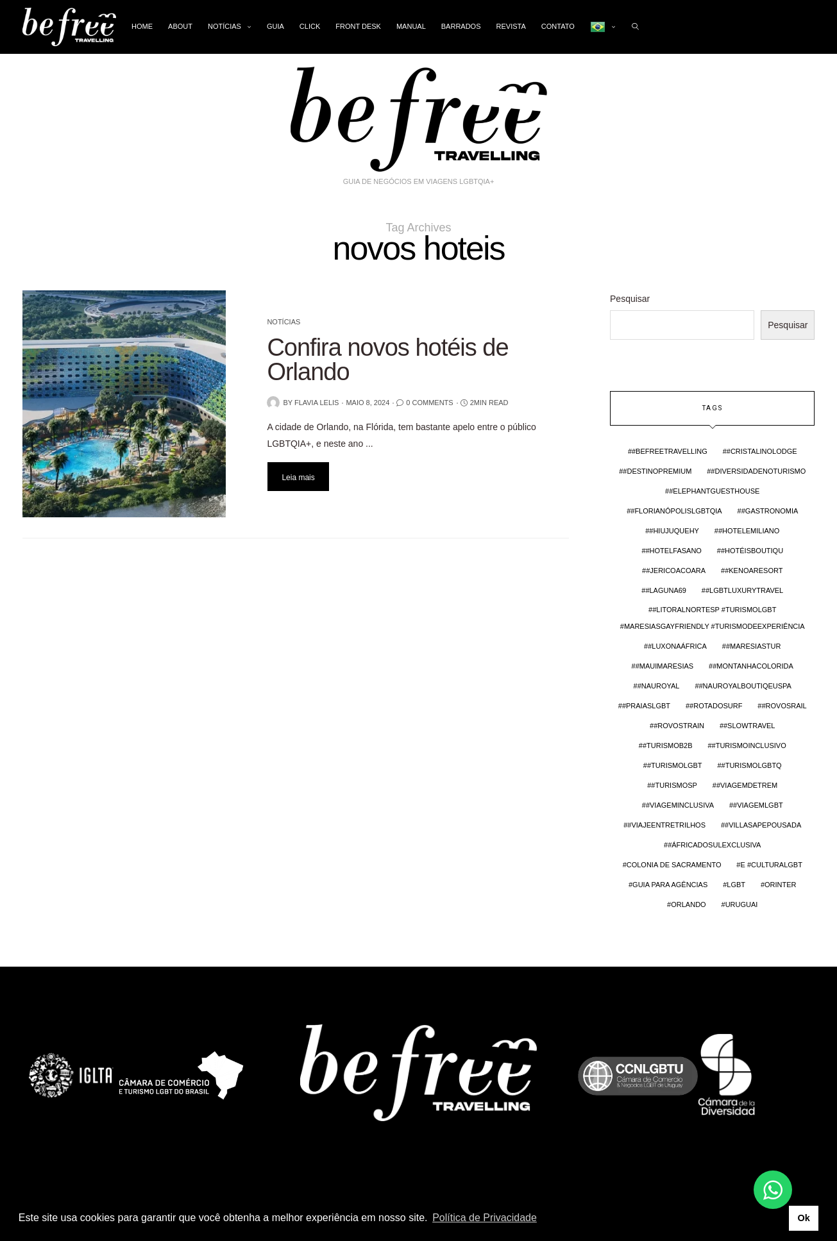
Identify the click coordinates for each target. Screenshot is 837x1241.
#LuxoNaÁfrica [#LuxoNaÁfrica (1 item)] (677, 646)
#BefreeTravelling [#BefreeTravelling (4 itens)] (669, 451)
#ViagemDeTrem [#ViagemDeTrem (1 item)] (746, 785)
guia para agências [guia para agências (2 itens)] (669, 884)
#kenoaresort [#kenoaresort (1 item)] (753, 570)
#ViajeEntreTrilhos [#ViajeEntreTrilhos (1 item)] (666, 825)
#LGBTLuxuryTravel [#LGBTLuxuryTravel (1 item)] (744, 590)
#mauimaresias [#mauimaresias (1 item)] (664, 666)
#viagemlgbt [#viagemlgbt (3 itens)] (758, 805)
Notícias (224, 26)
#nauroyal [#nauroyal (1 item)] (659, 686)
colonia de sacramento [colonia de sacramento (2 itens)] (674, 865)
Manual (411, 26)
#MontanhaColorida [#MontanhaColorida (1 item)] (753, 666)
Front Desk (358, 26)
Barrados (461, 26)
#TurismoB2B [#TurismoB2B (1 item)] (668, 745)
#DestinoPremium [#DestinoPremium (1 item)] (657, 471)
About (180, 26)
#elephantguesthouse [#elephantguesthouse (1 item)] (714, 491)
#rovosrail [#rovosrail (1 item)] (783, 706)
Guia (275, 26)
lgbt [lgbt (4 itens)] (736, 884)
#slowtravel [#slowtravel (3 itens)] (749, 725)
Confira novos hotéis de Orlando (387, 359)
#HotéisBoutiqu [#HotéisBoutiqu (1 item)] (752, 550)
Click (310, 26)
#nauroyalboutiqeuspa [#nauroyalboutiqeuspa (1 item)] (745, 686)
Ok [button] (803, 1218)
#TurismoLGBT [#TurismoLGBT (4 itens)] (674, 765)
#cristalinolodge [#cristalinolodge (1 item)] (762, 451)
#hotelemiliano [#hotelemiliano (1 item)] (748, 531)
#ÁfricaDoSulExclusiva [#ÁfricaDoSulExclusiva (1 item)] (714, 845)
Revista (511, 26)
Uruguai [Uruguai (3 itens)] (741, 904)
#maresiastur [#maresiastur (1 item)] (753, 646)
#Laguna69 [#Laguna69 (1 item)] (665, 590)
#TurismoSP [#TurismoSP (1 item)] (674, 785)
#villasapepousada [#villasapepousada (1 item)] (763, 825)
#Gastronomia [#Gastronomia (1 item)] (770, 511)
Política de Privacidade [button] (484, 1217)
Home (142, 26)
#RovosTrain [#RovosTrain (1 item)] (679, 725)
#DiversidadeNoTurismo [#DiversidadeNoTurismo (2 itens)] (758, 471)
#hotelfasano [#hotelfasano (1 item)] (674, 550)
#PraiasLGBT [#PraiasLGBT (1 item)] (646, 706)
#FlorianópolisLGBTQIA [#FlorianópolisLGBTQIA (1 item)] (676, 511)
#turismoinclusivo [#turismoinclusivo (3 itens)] (749, 745)
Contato (558, 26)
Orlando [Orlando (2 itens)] (688, 904)
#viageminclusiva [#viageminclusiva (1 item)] (680, 805)
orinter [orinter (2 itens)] (781, 884)
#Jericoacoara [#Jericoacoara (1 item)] (676, 570)
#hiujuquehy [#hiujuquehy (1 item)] (674, 531)
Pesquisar (630, 299)
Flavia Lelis (316, 402)
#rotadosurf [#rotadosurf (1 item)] (715, 706)
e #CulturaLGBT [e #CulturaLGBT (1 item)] (771, 865)
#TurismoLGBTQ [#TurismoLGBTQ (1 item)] (752, 765)
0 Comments (429, 402)
